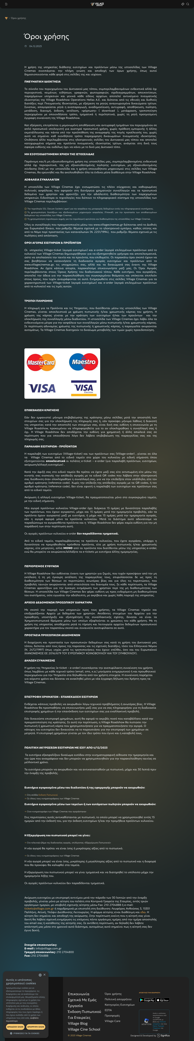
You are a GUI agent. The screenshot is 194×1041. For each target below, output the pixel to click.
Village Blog (78, 1023)
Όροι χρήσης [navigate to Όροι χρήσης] (18, 18)
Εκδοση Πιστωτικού (48, 794)
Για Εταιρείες (79, 1017)
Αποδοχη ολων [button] (15, 1027)
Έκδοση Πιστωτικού (84, 1011)
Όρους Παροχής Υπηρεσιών (158, 1027)
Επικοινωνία (78, 994)
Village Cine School (84, 1029)
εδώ (143, 912)
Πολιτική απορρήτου (118, 999)
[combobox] (40, 975)
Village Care (112, 1021)
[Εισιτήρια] (182, 4)
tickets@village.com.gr (39, 908)
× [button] (44, 975)
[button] (25, 1033)
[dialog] (25, 1004)
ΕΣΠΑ (108, 1010)
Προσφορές (112, 1015)
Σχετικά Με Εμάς (82, 1000)
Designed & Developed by (150, 1035)
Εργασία (75, 1006)
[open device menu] (47, 4)
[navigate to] (6, 18)
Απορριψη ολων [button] (35, 1027)
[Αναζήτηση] (187, 4)
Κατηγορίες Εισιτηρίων (120, 1004)
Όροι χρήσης (113, 993)
